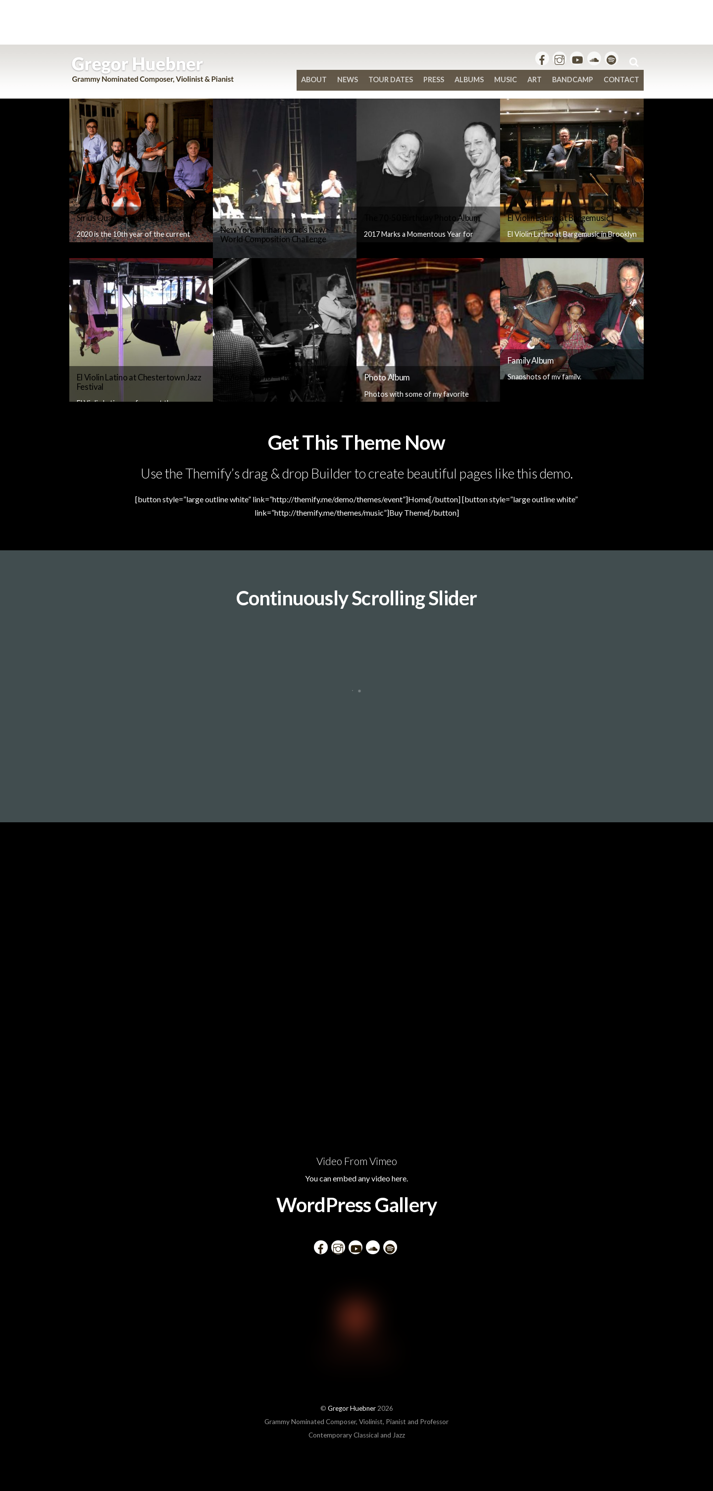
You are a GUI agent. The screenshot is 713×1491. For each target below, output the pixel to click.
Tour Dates (390, 79)
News (347, 79)
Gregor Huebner (352, 1408)
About (314, 79)
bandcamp (572, 79)
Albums (469, 79)
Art (534, 79)
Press (433, 79)
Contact (621, 79)
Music (505, 79)
